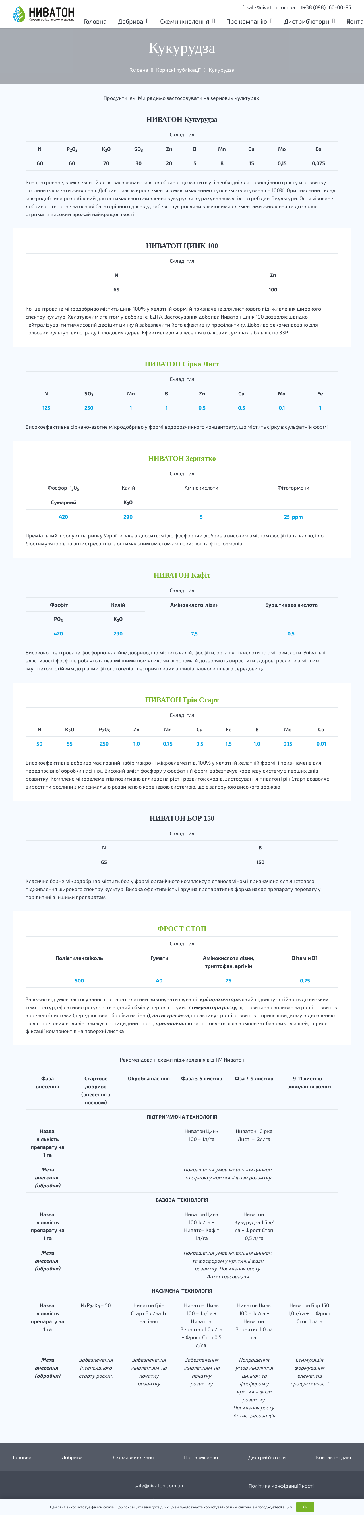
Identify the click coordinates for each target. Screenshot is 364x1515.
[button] (148, 21)
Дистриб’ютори (267, 1457)
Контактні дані (333, 1457)
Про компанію (201, 1457)
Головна (22, 1457)
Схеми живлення (133, 1457)
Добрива (72, 1457)
